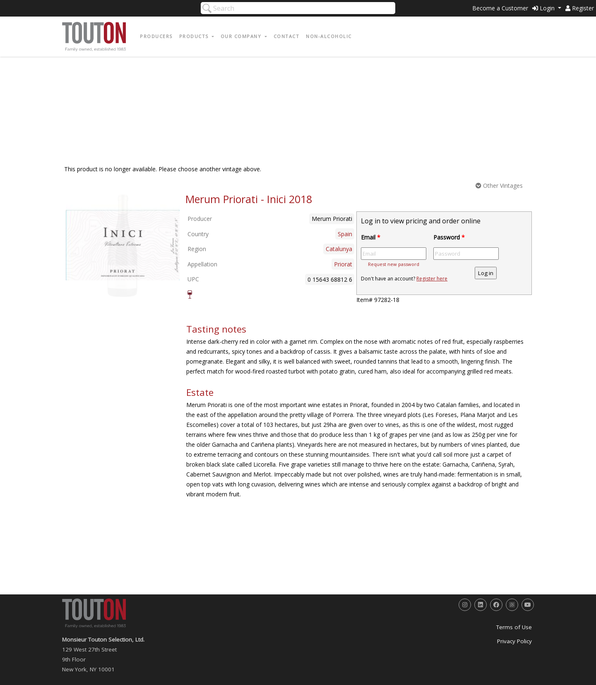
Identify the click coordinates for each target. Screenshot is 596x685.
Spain (345, 234)
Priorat (343, 264)
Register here (431, 278)
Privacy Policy (514, 641)
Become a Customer (500, 8)
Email (370, 237)
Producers (156, 36)
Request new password (393, 264)
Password (449, 237)
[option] (123, 245)
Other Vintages (499, 185)
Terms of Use (514, 627)
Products (195, 36)
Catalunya (339, 249)
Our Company (242, 36)
